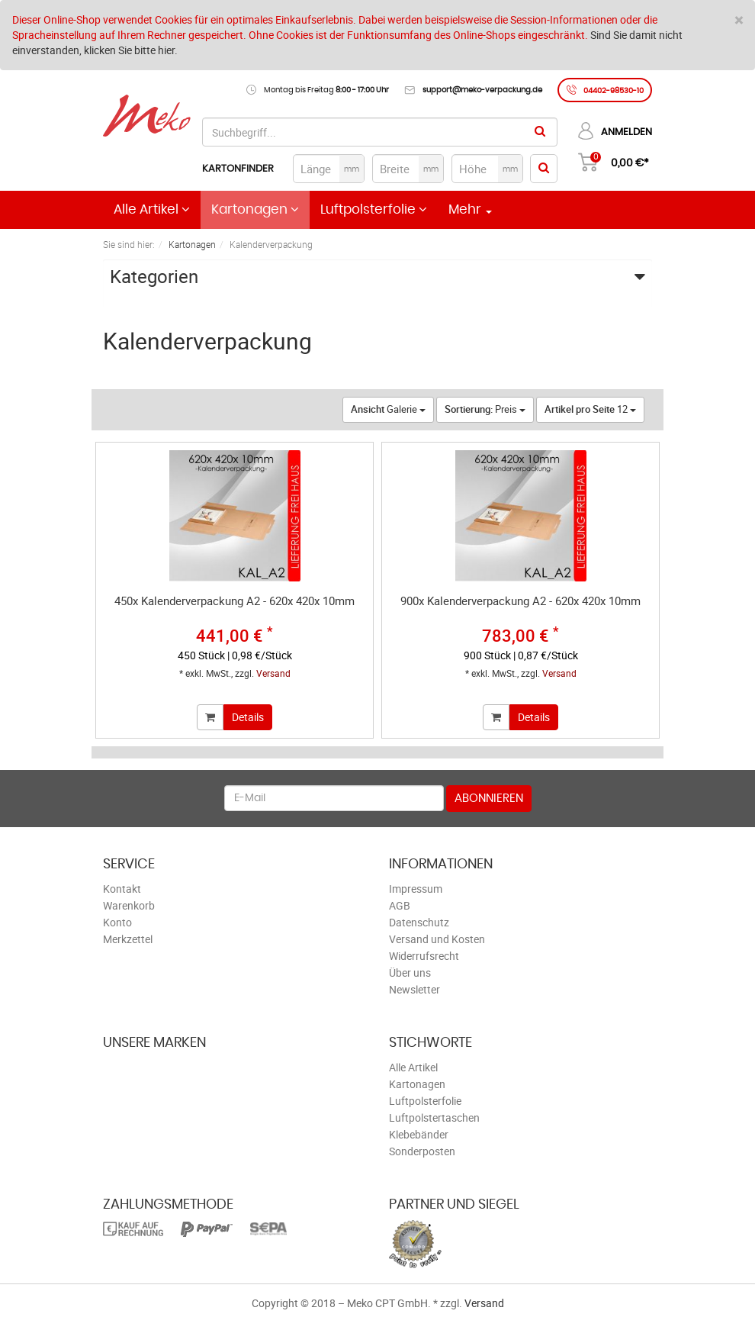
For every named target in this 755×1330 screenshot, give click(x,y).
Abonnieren (489, 798)
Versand (273, 673)
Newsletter (414, 989)
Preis (485, 409)
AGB (399, 905)
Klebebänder (418, 1134)
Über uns (410, 972)
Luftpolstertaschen (434, 1117)
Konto (117, 922)
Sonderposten (422, 1151)
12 (590, 409)
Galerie (388, 409)
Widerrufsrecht (424, 955)
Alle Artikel (152, 209)
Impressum (415, 888)
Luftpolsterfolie (373, 209)
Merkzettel (128, 939)
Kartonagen (255, 209)
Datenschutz (419, 922)
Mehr (470, 210)
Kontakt (122, 888)
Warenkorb (129, 905)
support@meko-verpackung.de (482, 90)
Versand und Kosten (437, 939)
